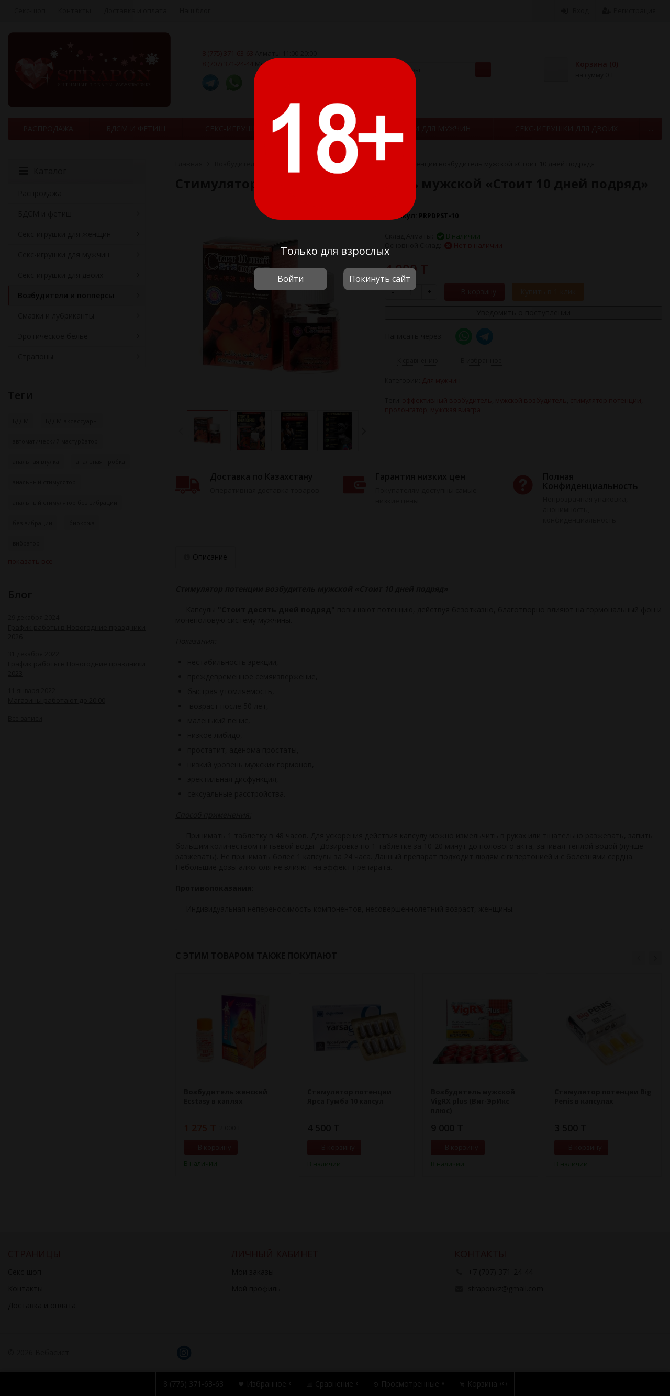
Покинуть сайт (379, 279)
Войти (290, 279)
